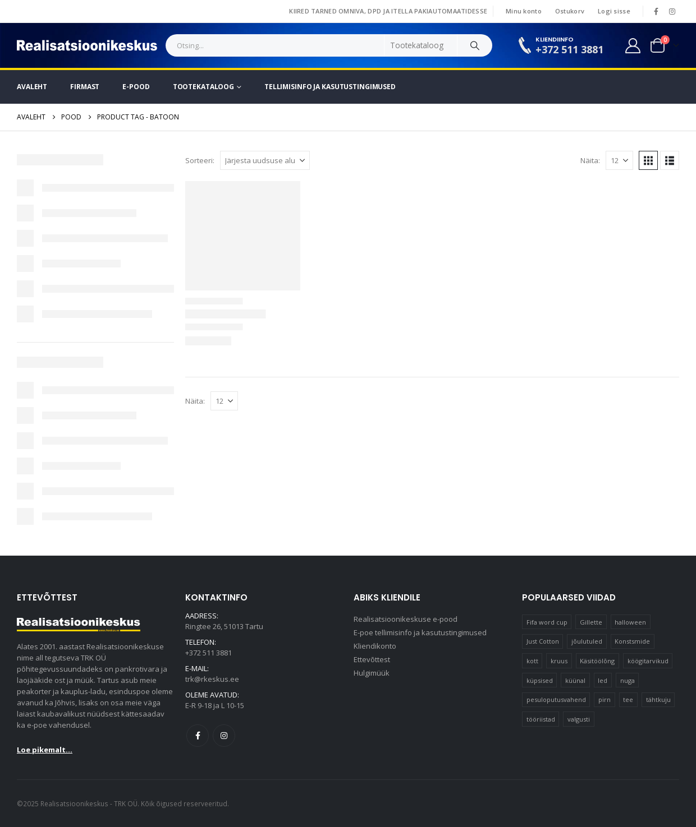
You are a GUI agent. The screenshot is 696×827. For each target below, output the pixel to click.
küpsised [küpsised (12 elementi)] (539, 680)
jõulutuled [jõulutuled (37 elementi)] (586, 641)
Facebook (197, 735)
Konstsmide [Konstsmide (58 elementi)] (632, 641)
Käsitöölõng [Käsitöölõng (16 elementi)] (597, 661)
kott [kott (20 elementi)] (532, 661)
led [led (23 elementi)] (602, 680)
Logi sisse (614, 11)
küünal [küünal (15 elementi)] (575, 680)
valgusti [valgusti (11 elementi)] (578, 719)
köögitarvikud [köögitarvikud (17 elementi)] (648, 661)
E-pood (135, 86)
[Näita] (619, 160)
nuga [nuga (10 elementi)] (627, 680)
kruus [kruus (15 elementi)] (559, 661)
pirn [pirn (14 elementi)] (604, 699)
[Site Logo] (87, 45)
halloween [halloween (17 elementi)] (630, 622)
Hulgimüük (372, 673)
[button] (648, 160)
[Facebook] (656, 11)
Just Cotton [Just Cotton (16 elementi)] (542, 641)
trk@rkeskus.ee (212, 679)
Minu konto (524, 11)
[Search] (474, 45)
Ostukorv (569, 11)
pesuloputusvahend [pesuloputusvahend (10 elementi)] (556, 699)
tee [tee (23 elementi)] (628, 699)
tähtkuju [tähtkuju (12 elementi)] (658, 699)
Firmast (84, 86)
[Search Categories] (420, 45)
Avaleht (32, 86)
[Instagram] (672, 11)
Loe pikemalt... (44, 750)
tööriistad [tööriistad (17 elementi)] (540, 719)
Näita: (590, 160)
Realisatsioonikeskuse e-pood (405, 619)
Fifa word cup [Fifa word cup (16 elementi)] (546, 622)
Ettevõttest (372, 659)
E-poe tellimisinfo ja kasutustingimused (420, 632)
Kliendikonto (375, 646)
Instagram (224, 735)
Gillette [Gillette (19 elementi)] (591, 622)
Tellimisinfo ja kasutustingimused (330, 86)
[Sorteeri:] (265, 160)
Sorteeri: (199, 160)
